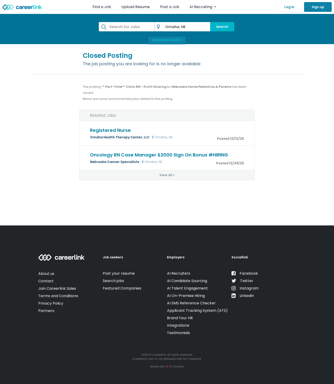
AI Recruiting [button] (202, 7)
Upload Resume (135, 7)
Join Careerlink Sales (57, 288)
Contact (46, 281)
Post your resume (119, 273)
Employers (176, 257)
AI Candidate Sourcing (187, 280)
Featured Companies (122, 288)
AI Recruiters (178, 273)
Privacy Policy (50, 303)
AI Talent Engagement (187, 288)
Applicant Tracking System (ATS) (197, 310)
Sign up (318, 7)
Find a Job (102, 7)
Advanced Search (167, 40)
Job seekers (113, 257)
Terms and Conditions (58, 296)
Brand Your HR (180, 318)
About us (46, 273)
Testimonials (178, 332)
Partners (46, 310)
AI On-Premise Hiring (186, 295)
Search (222, 26)
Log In (289, 7)
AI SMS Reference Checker (191, 303)
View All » (167, 175)
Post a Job (170, 7)
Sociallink (239, 257)
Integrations (178, 325)
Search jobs (113, 280)
